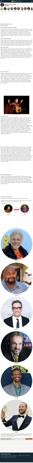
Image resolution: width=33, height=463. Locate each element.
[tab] (16, 24)
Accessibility (20, 455)
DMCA (23, 455)
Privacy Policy (15, 455)
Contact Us (6, 455)
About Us (2, 455)
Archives (10, 455)
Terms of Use (27, 455)
